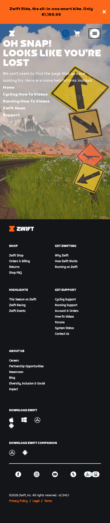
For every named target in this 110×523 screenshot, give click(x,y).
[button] (104, 12)
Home (8, 87)
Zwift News (14, 108)
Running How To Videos (26, 101)
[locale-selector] (65, 33)
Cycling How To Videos (25, 94)
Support (11, 115)
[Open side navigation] (95, 33)
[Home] (12, 33)
